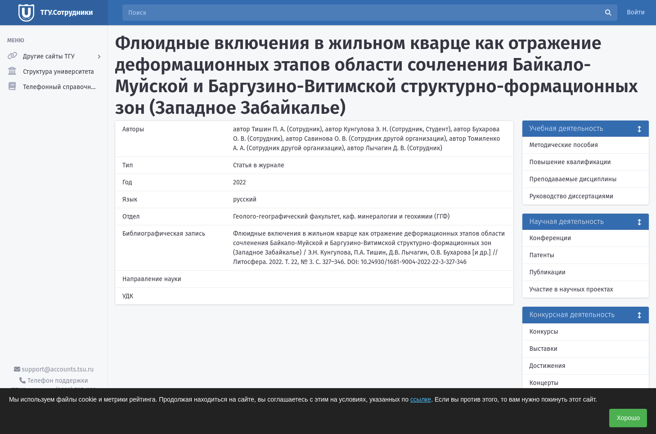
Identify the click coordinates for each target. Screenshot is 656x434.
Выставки (543, 349)
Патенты (542, 255)
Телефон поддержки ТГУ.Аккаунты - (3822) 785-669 (53, 385)
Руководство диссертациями (572, 196)
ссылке (420, 399)
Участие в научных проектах (571, 289)
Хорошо (628, 417)
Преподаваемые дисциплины (573, 179)
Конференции (550, 238)
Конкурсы (544, 332)
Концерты (544, 383)
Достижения (548, 366)
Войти (636, 12)
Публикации (548, 272)
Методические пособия (564, 145)
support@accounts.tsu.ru (54, 369)
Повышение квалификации (570, 162)
